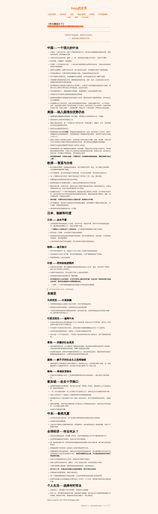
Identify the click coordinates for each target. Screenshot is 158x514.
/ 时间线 (91, 14)
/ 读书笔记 (62, 14)
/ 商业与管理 (81, 14)
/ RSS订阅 (84, 17)
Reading (66, 26)
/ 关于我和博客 (103, 14)
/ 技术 (71, 14)
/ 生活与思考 (51, 14)
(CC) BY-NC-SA (106, 505)
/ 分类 (69, 17)
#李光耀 (75, 26)
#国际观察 (80, 26)
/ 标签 (76, 17)
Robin (87, 505)
